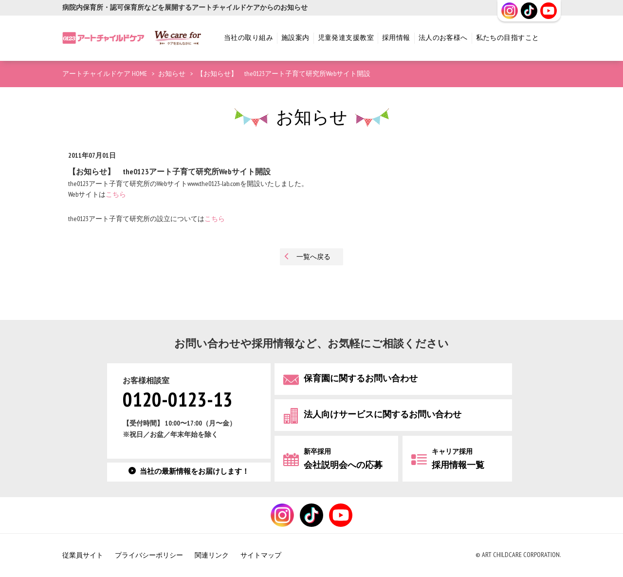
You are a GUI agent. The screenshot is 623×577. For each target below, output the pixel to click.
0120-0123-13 (178, 400)
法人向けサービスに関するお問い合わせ (382, 414)
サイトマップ (260, 555)
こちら (116, 194)
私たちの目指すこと (507, 37)
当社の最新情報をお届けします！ (194, 471)
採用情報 (396, 37)
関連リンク (212, 555)
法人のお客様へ (443, 37)
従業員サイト (82, 555)
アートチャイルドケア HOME (104, 73)
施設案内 (295, 37)
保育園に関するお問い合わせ (361, 378)
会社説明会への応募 (343, 459)
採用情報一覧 (458, 459)
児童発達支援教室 (346, 37)
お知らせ (171, 73)
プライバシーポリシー (149, 555)
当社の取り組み (248, 37)
